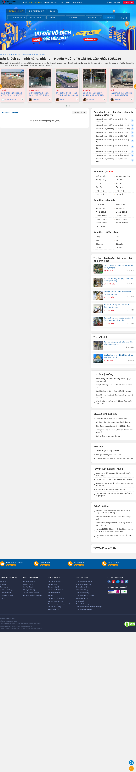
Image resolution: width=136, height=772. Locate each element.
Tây (117, 237)
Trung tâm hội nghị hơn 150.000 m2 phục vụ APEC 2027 (114, 386)
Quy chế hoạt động (6, 590)
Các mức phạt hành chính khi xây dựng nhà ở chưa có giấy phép (114, 494)
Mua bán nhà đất (35, 2)
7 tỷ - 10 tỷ (119, 187)
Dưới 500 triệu (101, 176)
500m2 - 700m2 (101, 223)
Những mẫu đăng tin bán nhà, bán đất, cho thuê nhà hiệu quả (114, 431)
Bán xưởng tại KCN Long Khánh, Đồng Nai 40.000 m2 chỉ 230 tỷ (67, 94)
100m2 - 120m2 (121, 212)
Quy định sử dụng (5, 592)
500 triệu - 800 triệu (123, 176)
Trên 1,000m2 (101, 226)
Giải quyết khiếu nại (29, 590)
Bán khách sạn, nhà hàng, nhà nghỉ (59, 604)
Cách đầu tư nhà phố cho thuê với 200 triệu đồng (113, 426)
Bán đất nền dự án (54, 592)
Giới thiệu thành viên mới (31, 592)
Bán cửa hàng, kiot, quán (56, 601)
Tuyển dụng (4, 587)
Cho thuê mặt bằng (82, 590)
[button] (66, 106)
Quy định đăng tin (28, 587)
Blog (67, 2)
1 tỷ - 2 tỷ (119, 180)
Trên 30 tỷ (119, 194)
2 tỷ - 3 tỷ (99, 183)
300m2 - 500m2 (121, 219)
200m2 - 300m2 (101, 219)
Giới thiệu (3, 584)
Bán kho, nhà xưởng (54, 606)
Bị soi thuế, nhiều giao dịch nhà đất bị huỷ (111, 489)
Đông (98, 237)
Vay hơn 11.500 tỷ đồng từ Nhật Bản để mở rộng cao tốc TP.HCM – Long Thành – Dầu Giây (114, 530)
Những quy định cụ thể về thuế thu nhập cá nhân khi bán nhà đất (114, 484)
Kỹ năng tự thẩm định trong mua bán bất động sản (113, 422)
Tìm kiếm (109, 17)
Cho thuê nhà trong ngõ (83, 584)
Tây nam (99, 248)
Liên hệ (2, 598)
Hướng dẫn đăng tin (29, 581)
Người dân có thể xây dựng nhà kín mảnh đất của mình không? (113, 474)
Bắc (117, 240)
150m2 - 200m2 (121, 216)
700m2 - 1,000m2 (122, 223)
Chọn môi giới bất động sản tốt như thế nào (111, 418)
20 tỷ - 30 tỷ (100, 194)
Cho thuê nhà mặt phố (83, 587)
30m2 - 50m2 (100, 208)
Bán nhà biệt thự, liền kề (55, 590)
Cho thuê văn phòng (82, 592)
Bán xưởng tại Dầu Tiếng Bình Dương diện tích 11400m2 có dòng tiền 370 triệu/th (121, 94)
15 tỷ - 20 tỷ (120, 191)
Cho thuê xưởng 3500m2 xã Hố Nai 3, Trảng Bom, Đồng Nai (39, 94)
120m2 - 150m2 (101, 216)
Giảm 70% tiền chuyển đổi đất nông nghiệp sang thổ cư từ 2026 (114, 396)
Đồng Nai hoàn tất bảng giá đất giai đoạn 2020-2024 (114, 458)
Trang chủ (23, 2)
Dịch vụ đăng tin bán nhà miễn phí (108, 436)
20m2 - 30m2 (120, 205)
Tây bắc (118, 248)
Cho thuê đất (80, 601)
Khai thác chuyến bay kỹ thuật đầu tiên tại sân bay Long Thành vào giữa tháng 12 (113, 511)
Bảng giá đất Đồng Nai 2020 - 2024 (108, 455)
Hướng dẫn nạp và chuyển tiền (32, 595)
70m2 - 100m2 (101, 212)
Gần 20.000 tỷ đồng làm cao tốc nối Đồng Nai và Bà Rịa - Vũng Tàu (114, 524)
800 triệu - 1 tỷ (101, 180)
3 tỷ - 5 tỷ (119, 183)
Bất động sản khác (54, 609)
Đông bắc (119, 244)
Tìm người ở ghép (81, 598)
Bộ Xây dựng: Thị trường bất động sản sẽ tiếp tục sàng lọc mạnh (113, 380)
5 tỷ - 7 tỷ (99, 187)
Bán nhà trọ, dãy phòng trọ (56, 598)
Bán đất (50, 595)
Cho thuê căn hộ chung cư (84, 581)
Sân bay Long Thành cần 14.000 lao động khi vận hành (113, 518)
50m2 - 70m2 (120, 208)
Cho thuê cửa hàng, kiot (83, 604)
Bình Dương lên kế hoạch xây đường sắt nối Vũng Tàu (113, 536)
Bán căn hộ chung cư (55, 581)
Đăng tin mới (128, 2)
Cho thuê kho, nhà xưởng (84, 609)
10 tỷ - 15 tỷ (100, 191)
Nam (97, 240)
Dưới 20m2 (100, 205)
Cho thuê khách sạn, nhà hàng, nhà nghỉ (89, 606)
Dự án (61, 2)
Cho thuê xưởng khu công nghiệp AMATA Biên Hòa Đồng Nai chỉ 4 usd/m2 (93, 94)
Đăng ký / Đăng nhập (113, 2)
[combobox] (37, 17)
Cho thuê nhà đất (50, 2)
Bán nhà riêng (52, 584)
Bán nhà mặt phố (53, 587)
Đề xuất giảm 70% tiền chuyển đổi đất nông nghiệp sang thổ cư (114, 402)
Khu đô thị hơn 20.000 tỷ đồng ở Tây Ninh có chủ (113, 391)
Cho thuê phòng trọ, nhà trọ (85, 595)
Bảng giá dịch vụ (79, 2)
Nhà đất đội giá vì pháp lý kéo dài (107, 451)
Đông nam (99, 244)
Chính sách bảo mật (6, 595)
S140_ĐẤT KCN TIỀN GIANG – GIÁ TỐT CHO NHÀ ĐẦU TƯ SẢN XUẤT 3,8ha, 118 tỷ (12, 94)
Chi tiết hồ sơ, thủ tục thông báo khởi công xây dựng (114, 479)
